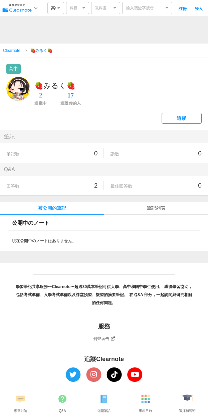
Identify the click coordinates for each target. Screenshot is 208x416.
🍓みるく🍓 (41, 50)
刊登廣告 (104, 338)
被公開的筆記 (52, 208)
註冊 (183, 8)
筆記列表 (156, 208)
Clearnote (11, 50)
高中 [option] (55, 8)
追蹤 (181, 118)
